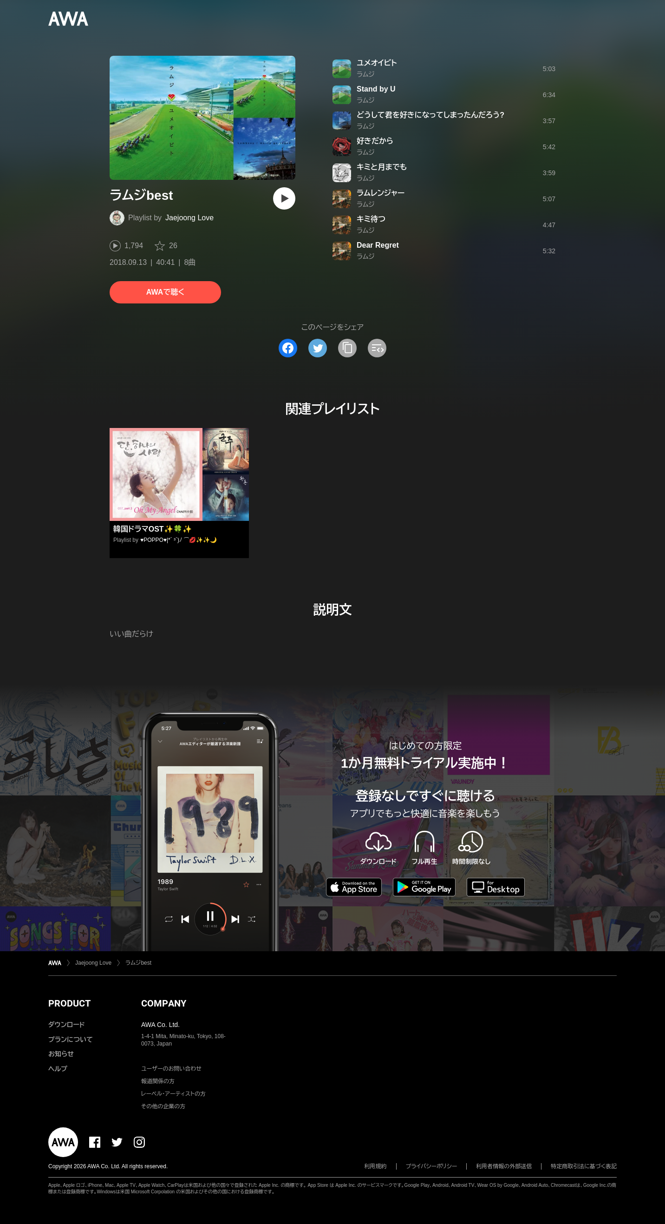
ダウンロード (66, 1024)
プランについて (70, 1039)
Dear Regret (378, 245)
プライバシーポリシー (431, 1166)
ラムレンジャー (380, 193)
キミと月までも (382, 167)
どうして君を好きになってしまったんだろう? (430, 115)
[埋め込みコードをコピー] (377, 348)
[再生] (284, 198)
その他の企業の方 (163, 1106)
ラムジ (366, 74)
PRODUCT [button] (69, 1003)
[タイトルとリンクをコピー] (347, 348)
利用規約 (376, 1166)
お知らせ (61, 1054)
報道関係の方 (158, 1081)
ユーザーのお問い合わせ (171, 1069)
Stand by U (376, 89)
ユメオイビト (377, 63)
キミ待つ (371, 219)
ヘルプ (57, 1069)
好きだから (375, 141)
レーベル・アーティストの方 (173, 1094)
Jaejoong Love (189, 218)
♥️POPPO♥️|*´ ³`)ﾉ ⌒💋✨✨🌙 (178, 540)
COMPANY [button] (163, 1003)
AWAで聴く (165, 292)
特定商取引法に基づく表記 (584, 1166)
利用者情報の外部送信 (504, 1166)
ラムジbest (138, 963)
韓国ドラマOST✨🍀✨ (152, 529)
